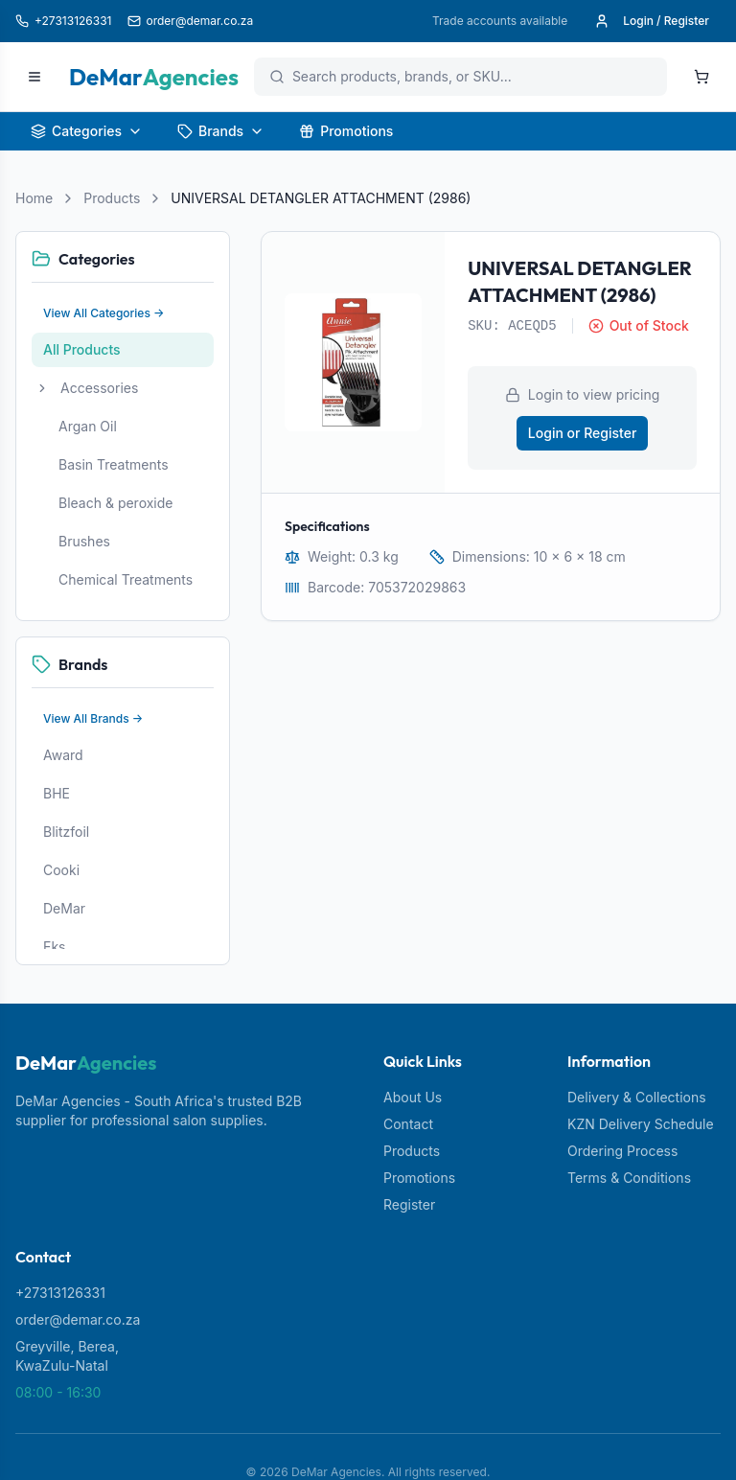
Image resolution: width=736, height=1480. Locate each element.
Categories (87, 131)
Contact (408, 1124)
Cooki (61, 870)
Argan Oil (87, 426)
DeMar (64, 908)
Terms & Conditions (629, 1177)
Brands (220, 131)
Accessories (99, 388)
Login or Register (582, 433)
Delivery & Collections (636, 1097)
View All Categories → (104, 313)
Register (409, 1204)
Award (63, 755)
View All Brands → (93, 718)
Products (111, 198)
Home (34, 198)
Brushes (84, 541)
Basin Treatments (113, 464)
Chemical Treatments (125, 579)
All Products (82, 349)
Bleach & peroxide (115, 503)
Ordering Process (622, 1151)
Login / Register (651, 21)
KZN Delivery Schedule (640, 1124)
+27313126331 (60, 1292)
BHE (56, 793)
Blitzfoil (66, 831)
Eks (54, 946)
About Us (412, 1097)
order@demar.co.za (77, 1319)
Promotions (346, 131)
